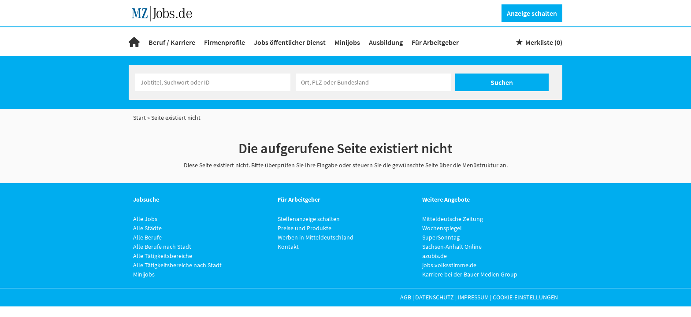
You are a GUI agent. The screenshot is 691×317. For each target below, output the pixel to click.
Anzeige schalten (532, 13)
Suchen (501, 82)
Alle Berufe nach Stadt (162, 247)
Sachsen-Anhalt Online (452, 247)
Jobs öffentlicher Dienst (290, 42)
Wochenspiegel (442, 228)
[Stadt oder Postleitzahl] (373, 82)
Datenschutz (434, 297)
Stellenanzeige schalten (309, 219)
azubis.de (434, 256)
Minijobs (347, 42)
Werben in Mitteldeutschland (315, 237)
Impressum (473, 297)
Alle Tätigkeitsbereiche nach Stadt (177, 265)
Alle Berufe (147, 237)
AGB (405, 297)
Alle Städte (147, 228)
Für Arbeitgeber (435, 42)
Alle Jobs (145, 219)
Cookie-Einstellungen (525, 297)
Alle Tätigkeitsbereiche (162, 256)
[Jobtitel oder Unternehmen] (212, 82)
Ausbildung (386, 42)
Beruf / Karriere (172, 42)
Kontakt (288, 247)
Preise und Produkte (304, 228)
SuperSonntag (441, 237)
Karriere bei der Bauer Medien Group (469, 274)
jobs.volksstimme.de (449, 265)
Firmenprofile (224, 42)
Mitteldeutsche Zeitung (452, 219)
